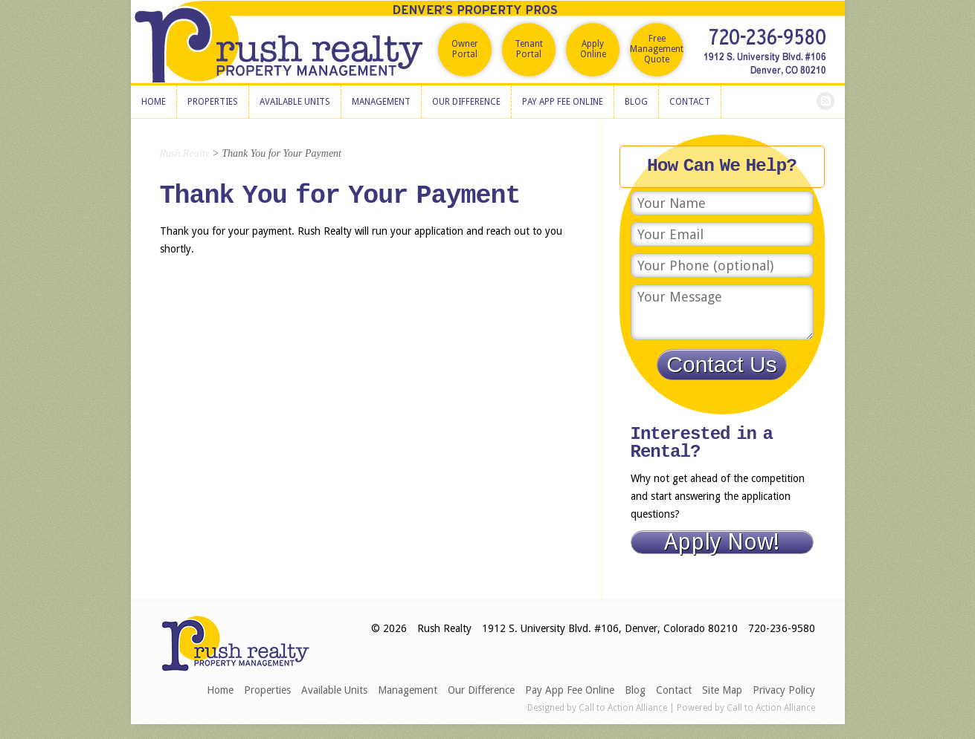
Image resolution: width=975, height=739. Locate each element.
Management (407, 690)
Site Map (722, 690)
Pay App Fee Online (569, 690)
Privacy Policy (784, 690)
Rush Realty (185, 153)
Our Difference (481, 690)
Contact (674, 690)
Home (220, 690)
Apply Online (593, 49)
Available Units (334, 690)
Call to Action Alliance (623, 708)
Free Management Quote (656, 49)
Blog (635, 690)
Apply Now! (721, 542)
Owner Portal (464, 49)
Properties (267, 690)
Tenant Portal (529, 49)
